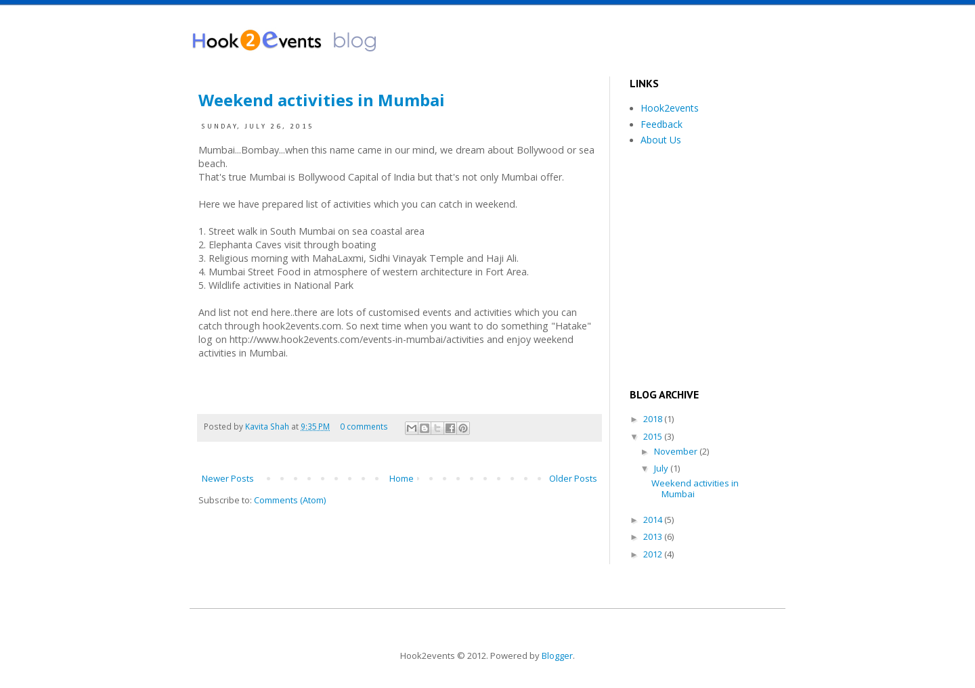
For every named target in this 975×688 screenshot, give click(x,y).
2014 (653, 519)
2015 (653, 436)
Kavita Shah (268, 426)
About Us (661, 139)
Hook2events (670, 107)
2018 (653, 419)
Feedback (661, 124)
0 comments (364, 426)
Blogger (557, 655)
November (676, 451)
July (662, 468)
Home (401, 478)
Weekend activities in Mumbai (321, 100)
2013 (653, 536)
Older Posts (573, 478)
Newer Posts (228, 478)
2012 (653, 554)
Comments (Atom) (290, 500)
